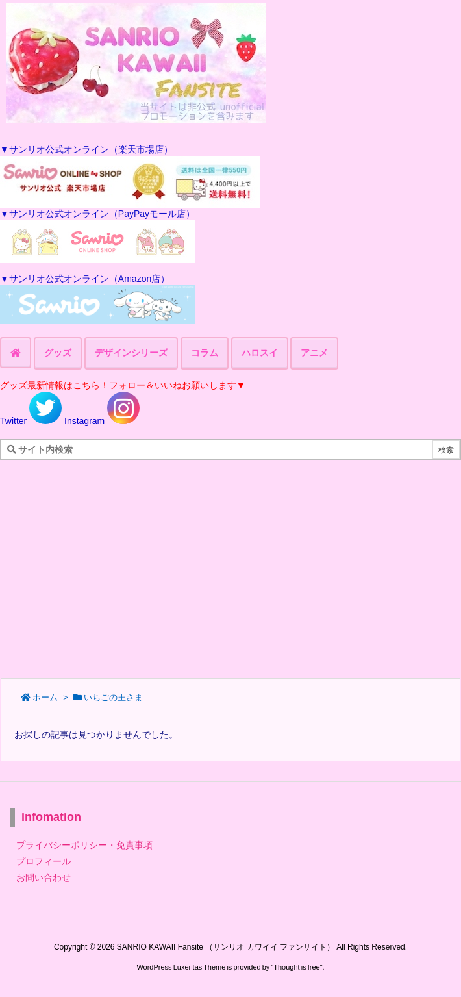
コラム (204, 352)
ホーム (45, 697)
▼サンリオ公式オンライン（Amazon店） (84, 278)
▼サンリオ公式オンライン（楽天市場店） (86, 149)
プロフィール (43, 861)
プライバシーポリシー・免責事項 (84, 845)
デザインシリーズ (131, 352)
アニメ (314, 352)
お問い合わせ (43, 877)
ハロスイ (260, 352)
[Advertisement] (230, 564)
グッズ (57, 352)
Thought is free (296, 967)
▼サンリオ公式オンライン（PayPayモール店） (97, 213)
